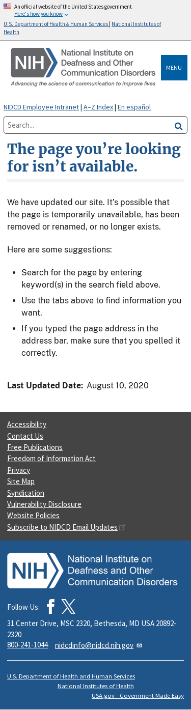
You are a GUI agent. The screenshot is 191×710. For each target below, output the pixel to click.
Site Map (21, 481)
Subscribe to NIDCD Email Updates (66, 527)
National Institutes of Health (96, 686)
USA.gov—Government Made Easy (138, 695)
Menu (174, 67)
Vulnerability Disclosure (44, 504)
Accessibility (26, 424)
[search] (178, 125)
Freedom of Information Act (51, 458)
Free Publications (35, 447)
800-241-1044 (27, 644)
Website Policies (33, 515)
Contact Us (25, 436)
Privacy (18, 470)
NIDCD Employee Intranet (41, 106)
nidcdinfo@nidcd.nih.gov (99, 645)
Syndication (25, 493)
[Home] (84, 67)
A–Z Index (98, 106)
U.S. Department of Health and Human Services (71, 676)
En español (134, 106)
